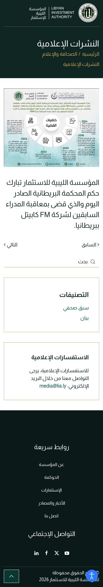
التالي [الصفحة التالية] (10, 244)
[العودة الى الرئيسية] (64, 13)
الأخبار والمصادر (51, 503)
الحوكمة (51, 477)
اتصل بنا (51, 515)
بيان (84, 318)
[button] (6, 13)
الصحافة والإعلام (59, 54)
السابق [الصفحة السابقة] (90, 244)
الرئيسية (90, 54)
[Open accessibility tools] (92, 576)
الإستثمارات (51, 490)
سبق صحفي (76, 307)
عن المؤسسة (51, 464)
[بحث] (51, 261)
